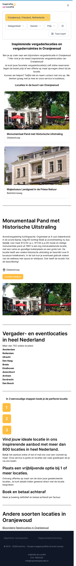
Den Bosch (8, 383)
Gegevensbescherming (50, 538)
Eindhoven (8, 368)
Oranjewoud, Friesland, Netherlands (28, 17)
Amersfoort (8, 372)
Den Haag (7, 360)
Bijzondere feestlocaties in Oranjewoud (25, 527)
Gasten (35, 26)
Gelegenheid (16, 26)
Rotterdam (8, 353)
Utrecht (6, 357)
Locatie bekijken (13, 276)
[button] (36, 117)
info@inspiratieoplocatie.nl (36, 561)
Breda (5, 364)
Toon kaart (58, 33)
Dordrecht (7, 379)
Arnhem (6, 375)
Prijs (51, 26)
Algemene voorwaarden (16, 538)
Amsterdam (8, 349)
